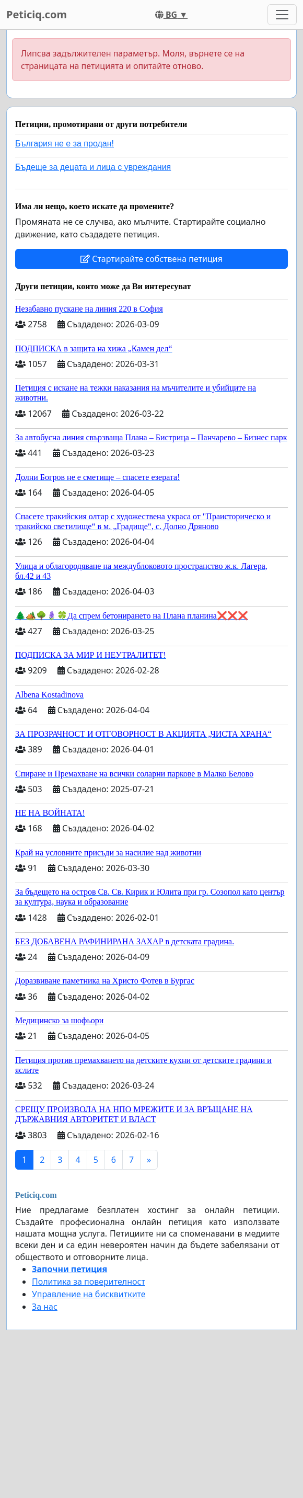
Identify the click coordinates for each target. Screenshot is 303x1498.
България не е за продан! (64, 143)
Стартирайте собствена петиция (151, 259)
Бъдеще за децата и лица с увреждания (93, 167)
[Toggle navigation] (282, 14)
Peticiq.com (36, 14)
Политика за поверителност (88, 1281)
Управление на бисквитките (89, 1294)
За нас (44, 1306)
